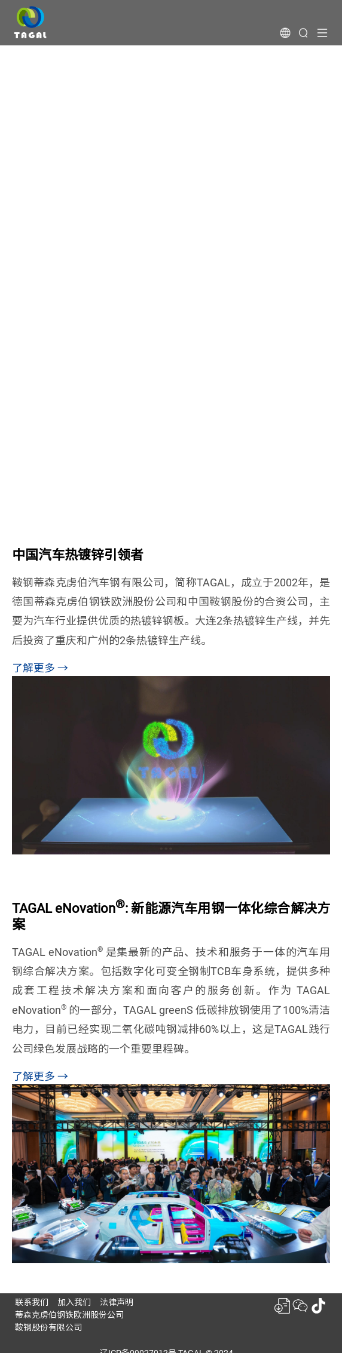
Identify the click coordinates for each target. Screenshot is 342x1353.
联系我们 (31, 1302)
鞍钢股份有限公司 (48, 1327)
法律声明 (116, 1302)
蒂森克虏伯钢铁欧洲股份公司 (69, 1315)
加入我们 (74, 1302)
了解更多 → (40, 668)
